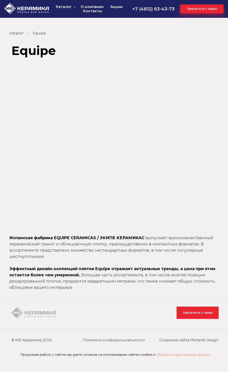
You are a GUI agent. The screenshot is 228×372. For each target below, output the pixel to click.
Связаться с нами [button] (198, 313)
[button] (202, 8)
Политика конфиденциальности (114, 340)
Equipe (39, 33)
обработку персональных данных (183, 355)
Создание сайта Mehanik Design (188, 340)
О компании (92, 7)
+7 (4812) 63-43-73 (153, 9)
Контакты (92, 11)
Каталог (64, 7)
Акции (116, 7)
